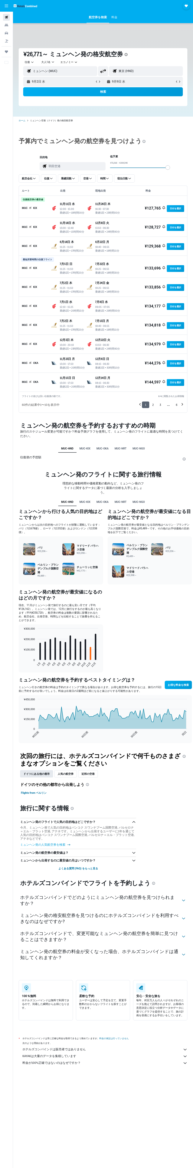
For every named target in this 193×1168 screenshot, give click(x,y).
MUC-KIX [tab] (85, 448)
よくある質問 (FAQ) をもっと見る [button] (78, 868)
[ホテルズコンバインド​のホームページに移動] (25, 5)
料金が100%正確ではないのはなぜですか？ (104, 1063)
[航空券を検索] (6, 17)
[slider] (167, 167)
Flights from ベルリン (34, 792)
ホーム (22, 120)
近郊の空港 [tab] (88, 773)
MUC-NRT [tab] (120, 448)
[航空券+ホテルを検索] (6, 41)
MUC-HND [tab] (67, 448)
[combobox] (69, 62)
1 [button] (145, 405)
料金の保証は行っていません (114, 1038)
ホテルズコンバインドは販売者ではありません (104, 1049)
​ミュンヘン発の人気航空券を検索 (45, 845)
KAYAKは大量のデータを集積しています (104, 1056)
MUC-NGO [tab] (138, 448)
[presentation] (126, 54)
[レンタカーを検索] (6, 33)
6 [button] (176, 405)
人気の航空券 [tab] (66, 773)
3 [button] (160, 405)
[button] (6, 6)
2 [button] (153, 405)
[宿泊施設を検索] (6, 25)
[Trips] (6, 51)
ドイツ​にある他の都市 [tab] (36, 773)
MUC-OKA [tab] (102, 448)
